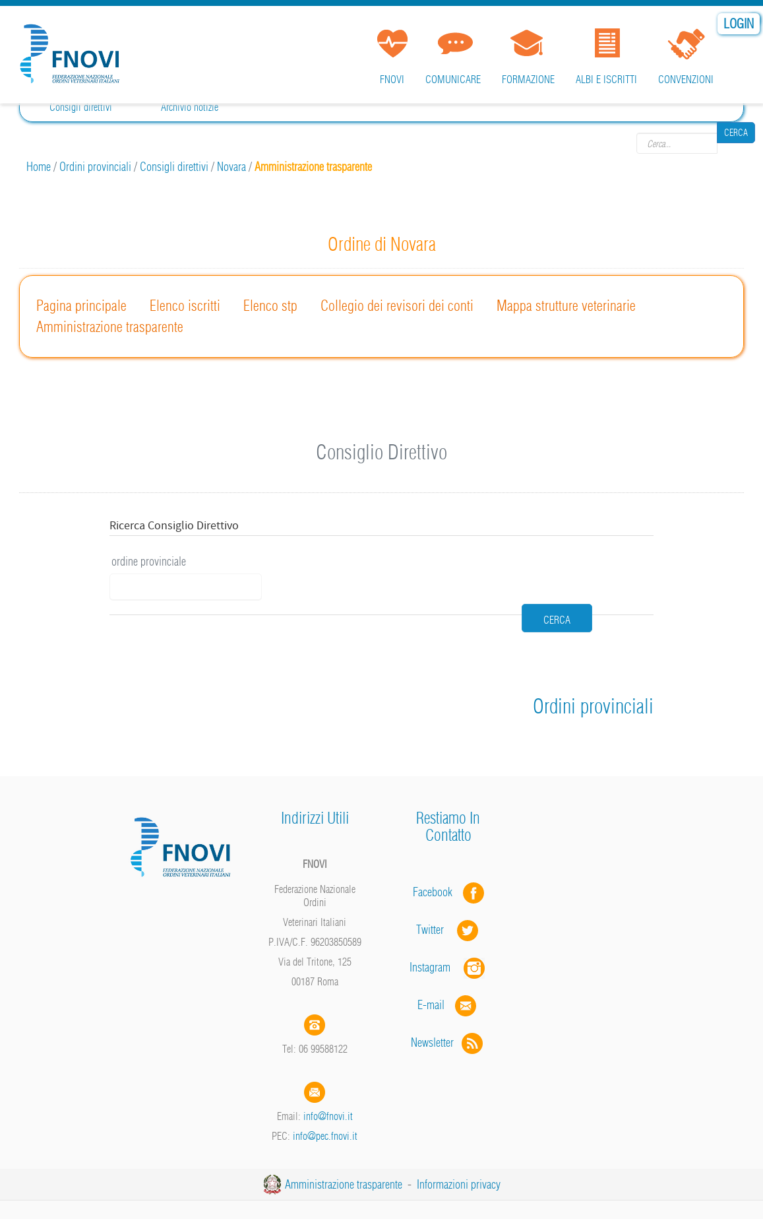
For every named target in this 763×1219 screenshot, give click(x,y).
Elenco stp (270, 305)
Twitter (448, 902)
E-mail (430, 977)
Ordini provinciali (95, 166)
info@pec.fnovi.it (325, 1108)
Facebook (436, 865)
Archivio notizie (189, 107)
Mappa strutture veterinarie (566, 305)
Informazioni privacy (459, 1157)
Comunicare (453, 79)
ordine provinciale (148, 561)
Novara (231, 166)
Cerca (736, 143)
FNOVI (392, 79)
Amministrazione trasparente (109, 326)
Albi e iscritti (606, 79)
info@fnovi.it (328, 1089)
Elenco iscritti (185, 305)
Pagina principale (81, 305)
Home (38, 166)
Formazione (528, 79)
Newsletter (448, 1015)
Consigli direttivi (80, 107)
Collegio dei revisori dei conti (396, 305)
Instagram (448, 940)
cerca (498, 578)
